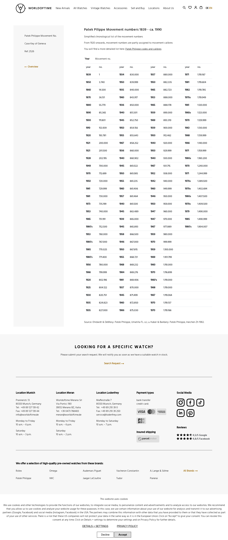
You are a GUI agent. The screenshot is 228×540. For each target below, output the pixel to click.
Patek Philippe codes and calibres (143, 49)
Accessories (120, 8)
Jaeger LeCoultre (92, 478)
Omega (53, 471)
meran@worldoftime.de (68, 415)
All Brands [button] (190, 471)
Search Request (114, 363)
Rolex (19, 471)
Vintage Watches (100, 8)
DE (207, 8)
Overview (31, 67)
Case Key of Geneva (35, 44)
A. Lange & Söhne (159, 471)
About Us (168, 8)
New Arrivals (63, 8)
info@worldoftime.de (27, 415)
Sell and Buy (138, 8)
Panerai (154, 478)
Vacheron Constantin (127, 471)
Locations (153, 8)
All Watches (80, 8)
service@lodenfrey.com (108, 415)
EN (210, 8)
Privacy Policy (148, 520)
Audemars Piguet (92, 471)
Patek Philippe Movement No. (40, 36)
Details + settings (93, 520)
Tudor (119, 478)
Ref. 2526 (29, 51)
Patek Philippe (23, 478)
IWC (51, 478)
